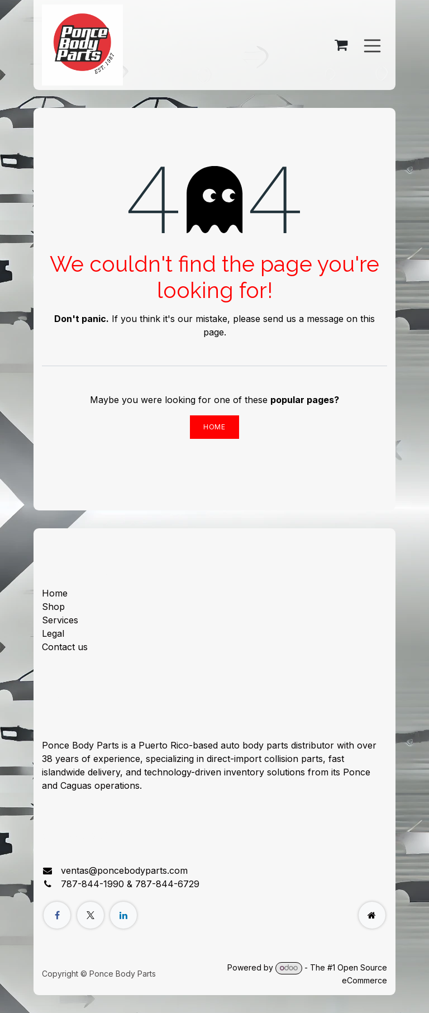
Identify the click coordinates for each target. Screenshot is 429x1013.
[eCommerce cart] (341, 45)
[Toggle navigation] (373, 44)
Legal (53, 633)
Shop (53, 606)
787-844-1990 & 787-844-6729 (130, 883)
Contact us (65, 646)
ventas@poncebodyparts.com (124, 870)
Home (214, 427)
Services (60, 620)
